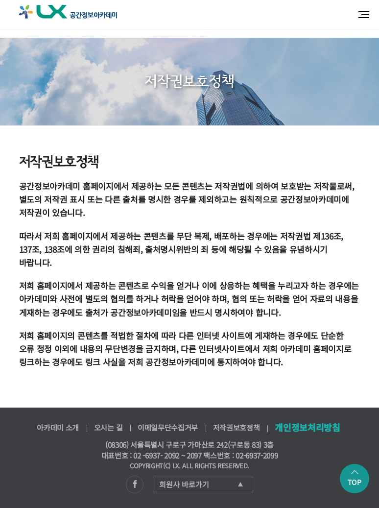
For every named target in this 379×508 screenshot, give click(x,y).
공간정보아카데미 (68, 12)
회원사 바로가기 (201, 484)
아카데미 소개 (58, 427)
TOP (354, 478)
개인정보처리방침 (307, 427)
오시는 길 (108, 427)
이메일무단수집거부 (168, 427)
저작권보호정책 (236, 427)
